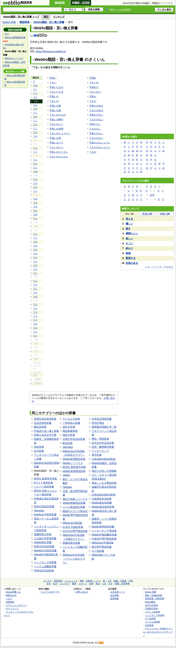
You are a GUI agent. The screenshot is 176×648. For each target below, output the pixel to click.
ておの (92, 152)
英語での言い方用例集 (104, 471)
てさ (35, 124)
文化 (48, 584)
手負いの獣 (55, 110)
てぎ (35, 269)
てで (35, 316)
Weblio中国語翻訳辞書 (104, 534)
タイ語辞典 (150, 618)
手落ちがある (96, 105)
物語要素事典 (70, 431)
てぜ (35, 296)
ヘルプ (9, 598)
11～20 (147, 213)
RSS (101, 643)
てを (35, 257)
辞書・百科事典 (122, 584)
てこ (35, 120)
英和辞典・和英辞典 (154, 598)
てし (35, 128)
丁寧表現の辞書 (71, 423)
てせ (35, 136)
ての (35, 179)
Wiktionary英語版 (72, 522)
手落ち (92, 96)
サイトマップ (12, 608)
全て (7, 33)
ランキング (59, 16)
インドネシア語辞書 (45, 562)
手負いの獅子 (56, 119)
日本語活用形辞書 (102, 418)
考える (129, 218)
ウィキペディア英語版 (104, 530)
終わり (129, 248)
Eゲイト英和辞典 (43, 482)
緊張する (131, 258)
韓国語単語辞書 (71, 542)
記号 (152, 195)
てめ (35, 214)
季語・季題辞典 (100, 438)
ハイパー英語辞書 (44, 486)
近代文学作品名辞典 (103, 443)
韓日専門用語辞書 (102, 546)
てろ (35, 249)
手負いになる (56, 87)
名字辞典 (39, 451)
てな (35, 163)
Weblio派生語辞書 (102, 502)
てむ (35, 210)
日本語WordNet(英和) (104, 494)
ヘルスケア (64, 584)
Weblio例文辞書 (43, 542)
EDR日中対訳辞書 (44, 546)
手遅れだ (94, 87)
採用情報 (114, 598)
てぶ (35, 332)
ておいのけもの (57, 115)
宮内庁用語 (98, 423)
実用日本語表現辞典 (45, 418)
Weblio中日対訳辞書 (45, 550)
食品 (98, 584)
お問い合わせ (81, 592)
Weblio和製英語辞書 (74, 502)
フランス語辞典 (152, 612)
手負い (52, 78)
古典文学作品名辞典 (74, 439)
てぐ (35, 273)
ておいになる (56, 91)
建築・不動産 (120, 581)
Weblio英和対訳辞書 (103, 526)
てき (35, 109)
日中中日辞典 (151, 605)
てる (35, 242)
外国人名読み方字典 (45, 434)
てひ (35, 187)
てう (35, 93)
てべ (35, 335)
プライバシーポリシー (16, 605)
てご (35, 281)
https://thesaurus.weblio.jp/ (51, 51)
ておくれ (94, 82)
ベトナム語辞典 (152, 622)
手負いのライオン (58, 152)
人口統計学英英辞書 (45, 538)
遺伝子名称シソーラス (75, 499)
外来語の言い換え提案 (46, 431)
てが (35, 265)
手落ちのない (96, 133)
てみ (35, 206)
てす (35, 132)
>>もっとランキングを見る (159, 267)
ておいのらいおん (58, 156)
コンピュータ (71, 581)
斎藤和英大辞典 (42, 534)
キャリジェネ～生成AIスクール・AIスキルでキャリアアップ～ (158, 631)
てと (35, 159)
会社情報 (114, 595)
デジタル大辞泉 (71, 418)
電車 (82, 581)
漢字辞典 (97, 454)
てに (35, 167)
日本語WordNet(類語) (104, 459)
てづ (35, 312)
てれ (35, 245)
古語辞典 (149, 625)
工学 (109, 581)
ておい (52, 82)
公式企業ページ (117, 592)
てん (35, 261)
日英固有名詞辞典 (102, 498)
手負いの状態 (56, 128)
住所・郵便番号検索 (103, 446)
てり (35, 238)
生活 (55, 584)
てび (35, 328)
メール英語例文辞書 (74, 507)
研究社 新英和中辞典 (45, 478)
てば (35, 324)
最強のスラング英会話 (75, 511)
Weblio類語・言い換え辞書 (48, 22)
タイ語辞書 (98, 550)
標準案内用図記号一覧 (104, 426)
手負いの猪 (55, 105)
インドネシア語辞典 (154, 615)
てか (35, 105)
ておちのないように (99, 147)
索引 (46, 16)
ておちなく (95, 128)
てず (35, 292)
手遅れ (92, 78)
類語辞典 (60, 2)
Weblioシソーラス (73, 463)
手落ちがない (96, 115)
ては (35, 183)
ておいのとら (56, 147)
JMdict (66, 475)
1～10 (129, 214)
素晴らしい (132, 233)
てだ (35, 304)
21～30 (165, 213)
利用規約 (10, 602)
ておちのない (96, 138)
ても (35, 218)
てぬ (35, 171)
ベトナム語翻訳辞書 (45, 566)
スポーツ (82, 584)
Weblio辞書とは (13, 592)
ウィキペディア (100, 451)
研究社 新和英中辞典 (74, 467)
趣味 (74, 584)
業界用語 (58, 581)
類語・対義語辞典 (153, 595)
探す (128, 228)
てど (35, 320)
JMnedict (39, 510)
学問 (131, 581)
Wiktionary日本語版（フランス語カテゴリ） (74, 558)
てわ (35, 253)
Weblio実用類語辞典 (74, 459)
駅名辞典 (68, 443)
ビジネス (47, 581)
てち (35, 148)
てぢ (35, 308)
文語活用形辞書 (42, 423)
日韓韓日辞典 (151, 608)
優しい (129, 223)
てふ (35, 191)
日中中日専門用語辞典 (75, 531)
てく (35, 113)
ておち (92, 101)
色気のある (132, 263)
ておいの (54, 101)
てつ (35, 152)
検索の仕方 (11, 595)
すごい (129, 243)
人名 (104, 584)
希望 (128, 253)
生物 (91, 584)
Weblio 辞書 (9, 22)
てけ (35, 116)
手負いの (54, 96)
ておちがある (96, 110)
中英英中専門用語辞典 (104, 538)
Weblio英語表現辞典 (103, 506)
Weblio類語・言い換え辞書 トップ (21, 16)
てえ (35, 97)
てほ (35, 199)
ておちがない (96, 119)
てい (35, 89)
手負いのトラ (56, 142)
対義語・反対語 (81, 2)
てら (35, 234)
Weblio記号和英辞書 (45, 514)
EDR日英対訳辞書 (44, 506)
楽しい (129, 238)
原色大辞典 (69, 426)
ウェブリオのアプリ (50, 592)
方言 (110, 584)
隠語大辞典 (69, 434)
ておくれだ (95, 91)
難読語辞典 (40, 426)
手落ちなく (95, 124)
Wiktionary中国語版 (103, 542)
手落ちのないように (99, 142)
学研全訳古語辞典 (44, 570)
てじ (35, 289)
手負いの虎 (55, 138)
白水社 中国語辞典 (73, 527)
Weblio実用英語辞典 (74, 471)
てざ (35, 285)
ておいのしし (56, 124)
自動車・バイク (93, 581)
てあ (35, 85)
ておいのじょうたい (59, 133)
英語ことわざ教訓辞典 (104, 482)
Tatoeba (67, 487)
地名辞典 (39, 446)
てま (35, 202)
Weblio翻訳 (150, 602)
